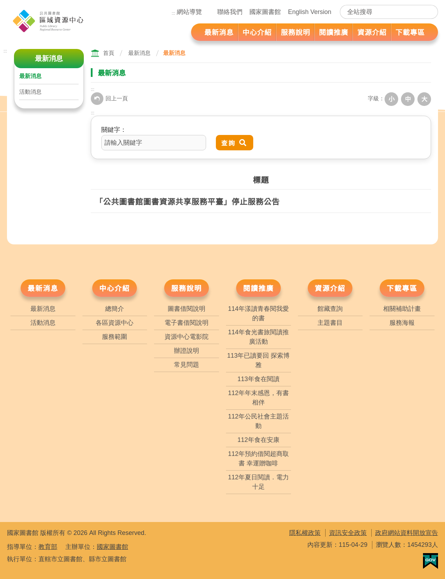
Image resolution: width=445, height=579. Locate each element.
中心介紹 (114, 287)
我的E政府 (430, 560)
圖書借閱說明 (186, 307)
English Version (309, 11)
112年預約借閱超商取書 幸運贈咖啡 (258, 457)
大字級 (424, 98)
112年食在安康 (258, 438)
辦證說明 (186, 349)
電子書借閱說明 (187, 321)
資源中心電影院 (187, 335)
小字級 (394, 98)
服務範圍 (114, 335)
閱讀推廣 (258, 287)
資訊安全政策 (348, 531)
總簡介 (114, 307)
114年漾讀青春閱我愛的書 (258, 312)
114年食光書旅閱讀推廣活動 (258, 336)
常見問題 (186, 363)
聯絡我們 (229, 11)
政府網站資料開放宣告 (406, 531)
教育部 (47, 545)
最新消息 (30, 76)
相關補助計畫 (402, 307)
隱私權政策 (305, 531)
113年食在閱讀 (258, 377)
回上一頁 (109, 98)
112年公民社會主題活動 (258, 420)
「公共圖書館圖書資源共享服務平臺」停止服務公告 (187, 200)
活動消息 (30, 92)
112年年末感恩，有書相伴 (258, 396)
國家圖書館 (265, 11)
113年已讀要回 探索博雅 (258, 359)
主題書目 (330, 321)
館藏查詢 (330, 307)
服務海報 (402, 321)
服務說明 (186, 287)
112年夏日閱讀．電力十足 (258, 481)
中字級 (409, 98)
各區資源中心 (114, 321)
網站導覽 (189, 11)
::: (173, 13)
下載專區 (402, 287)
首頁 (108, 53)
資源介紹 (330, 287)
